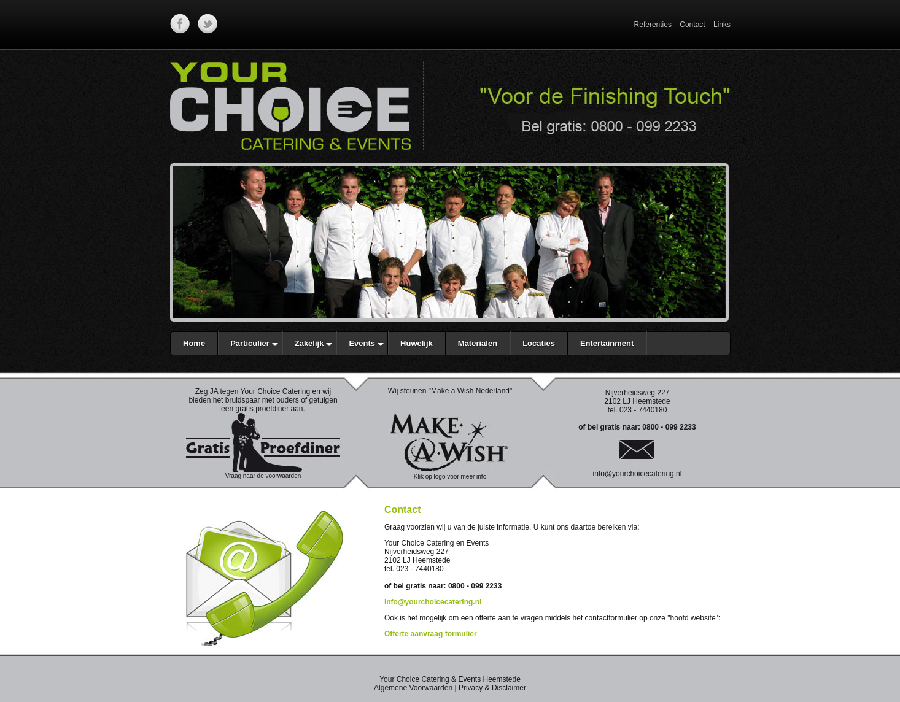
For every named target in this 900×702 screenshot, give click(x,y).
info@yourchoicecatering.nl (637, 473)
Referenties (653, 24)
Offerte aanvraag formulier (430, 634)
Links (722, 24)
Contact (692, 24)
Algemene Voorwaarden (413, 688)
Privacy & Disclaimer (492, 688)
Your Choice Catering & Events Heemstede (450, 679)
